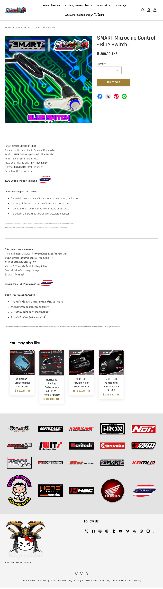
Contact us (116, 582)
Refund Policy (57, 582)
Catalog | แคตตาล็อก (79, 6)
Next (88, 82)
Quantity (101, 65)
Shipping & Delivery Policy (75, 582)
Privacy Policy (43, 582)
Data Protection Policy (131, 582)
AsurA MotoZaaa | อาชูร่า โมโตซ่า (84, 15)
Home (8, 29)
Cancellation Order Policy (99, 582)
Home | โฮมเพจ (51, 6)
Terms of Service (29, 582)
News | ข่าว (103, 6)
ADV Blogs (120, 6)
